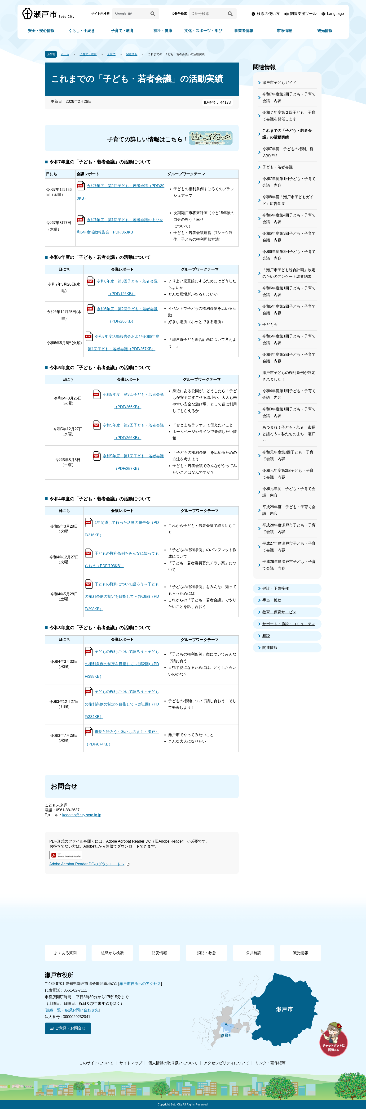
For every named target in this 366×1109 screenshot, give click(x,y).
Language (335, 14)
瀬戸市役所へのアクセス (140, 984)
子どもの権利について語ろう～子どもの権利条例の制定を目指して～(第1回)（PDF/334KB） (122, 704)
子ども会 (270, 325)
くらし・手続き (81, 31)
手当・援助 (271, 600)
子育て (111, 54)
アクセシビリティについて (226, 1063)
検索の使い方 (268, 14)
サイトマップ (130, 1063)
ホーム (65, 54)
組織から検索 (112, 953)
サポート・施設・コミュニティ (288, 624)
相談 (266, 636)
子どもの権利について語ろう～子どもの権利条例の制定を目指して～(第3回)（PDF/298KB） (122, 596)
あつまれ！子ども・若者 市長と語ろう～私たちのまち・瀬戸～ (288, 434)
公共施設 (253, 953)
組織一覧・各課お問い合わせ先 (72, 1010)
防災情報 (159, 953)
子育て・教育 (122, 31)
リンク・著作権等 (270, 1063)
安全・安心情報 (41, 31)
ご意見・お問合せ (70, 1028)
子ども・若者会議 (277, 167)
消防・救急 (206, 953)
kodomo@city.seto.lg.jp (81, 815)
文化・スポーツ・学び (203, 31)
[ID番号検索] (207, 13)
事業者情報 (243, 31)
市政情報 (284, 31)
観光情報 (324, 31)
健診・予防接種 (275, 588)
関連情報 (131, 54)
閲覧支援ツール (303, 14)
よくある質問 (65, 953)
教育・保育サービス (279, 612)
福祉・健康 (162, 31)
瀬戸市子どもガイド (279, 83)
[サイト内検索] (130, 13)
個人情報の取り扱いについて (173, 1063)
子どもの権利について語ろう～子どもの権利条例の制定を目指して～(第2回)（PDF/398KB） (122, 664)
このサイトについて (96, 1063)
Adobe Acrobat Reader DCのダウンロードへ (90, 864)
